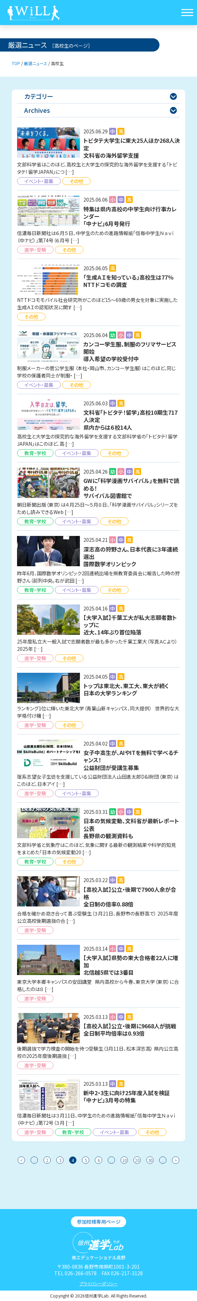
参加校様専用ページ (99, 1221)
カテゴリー (100, 96)
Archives (100, 110)
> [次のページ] (175, 1160)
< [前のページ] (21, 1160)
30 (150, 1160)
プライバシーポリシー (99, 1283)
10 (124, 1160)
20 (137, 1160)
